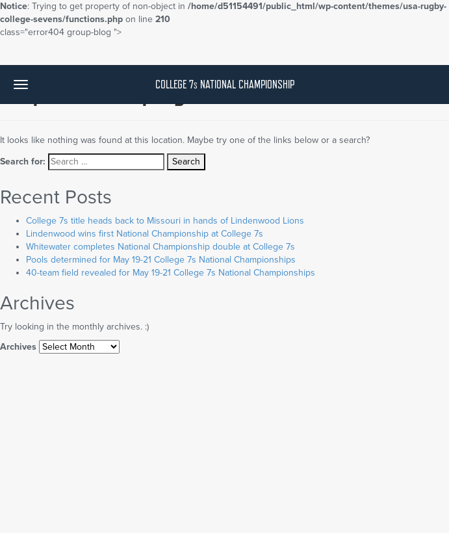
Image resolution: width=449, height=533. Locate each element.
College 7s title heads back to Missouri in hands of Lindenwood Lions (165, 220)
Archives (18, 346)
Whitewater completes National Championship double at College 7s (160, 246)
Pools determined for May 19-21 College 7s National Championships (161, 259)
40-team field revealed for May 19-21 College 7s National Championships (170, 272)
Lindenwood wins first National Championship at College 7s (144, 233)
